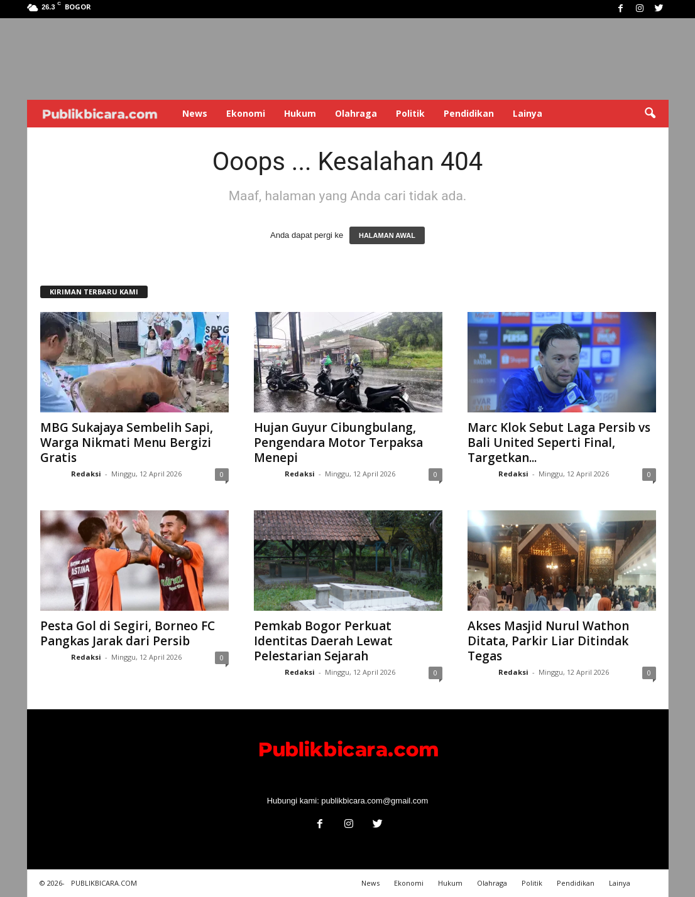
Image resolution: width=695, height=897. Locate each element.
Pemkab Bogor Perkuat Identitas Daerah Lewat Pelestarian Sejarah (323, 641)
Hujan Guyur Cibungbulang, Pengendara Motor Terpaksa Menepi (338, 442)
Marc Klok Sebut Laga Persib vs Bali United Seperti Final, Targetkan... (559, 442)
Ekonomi (245, 113)
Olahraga (356, 113)
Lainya (527, 113)
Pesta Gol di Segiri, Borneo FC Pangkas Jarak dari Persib (127, 633)
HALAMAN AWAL (387, 235)
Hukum (300, 113)
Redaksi (86, 473)
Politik (410, 113)
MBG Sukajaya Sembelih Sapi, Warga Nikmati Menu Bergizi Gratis (126, 442)
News (194, 113)
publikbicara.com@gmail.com (374, 800)
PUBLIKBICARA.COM (104, 883)
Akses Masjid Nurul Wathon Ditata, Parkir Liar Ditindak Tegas (548, 641)
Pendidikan (469, 113)
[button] (650, 113)
